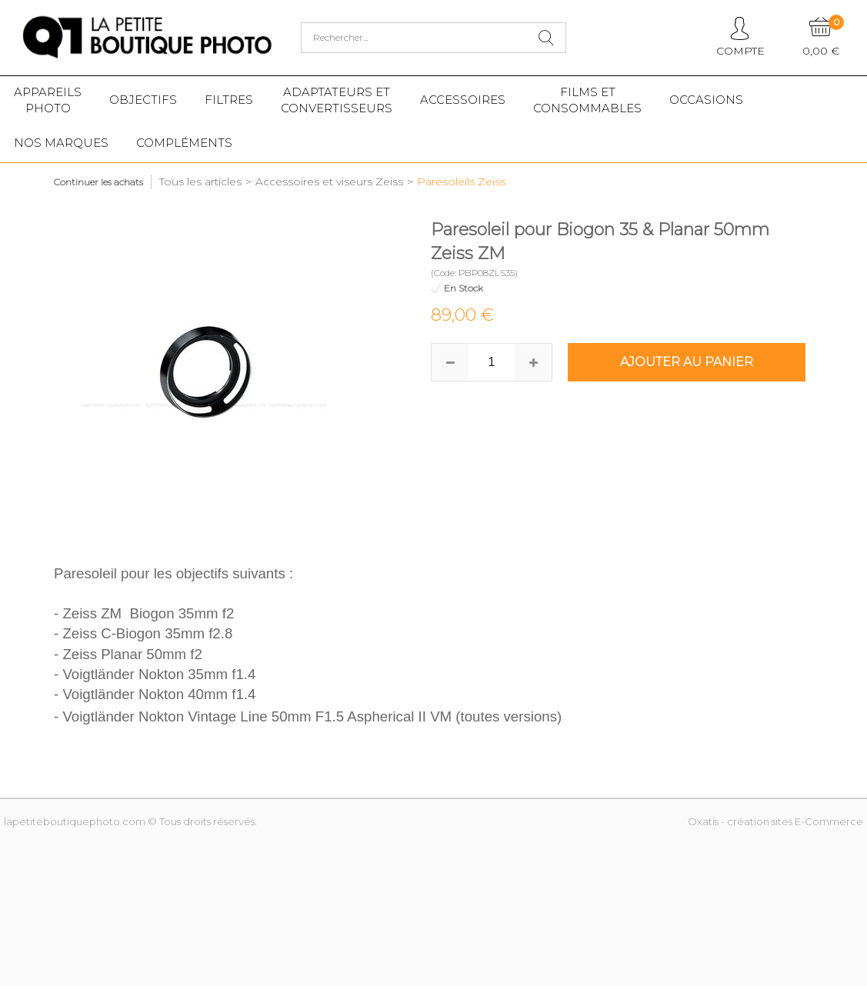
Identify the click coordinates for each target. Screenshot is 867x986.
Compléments (184, 142)
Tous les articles (200, 181)
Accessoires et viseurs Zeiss (329, 181)
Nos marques (61, 142)
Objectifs (143, 99)
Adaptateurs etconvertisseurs (336, 100)
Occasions (706, 99)
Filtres (229, 99)
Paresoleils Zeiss (461, 181)
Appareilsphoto (48, 100)
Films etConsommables (587, 100)
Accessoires (462, 99)
